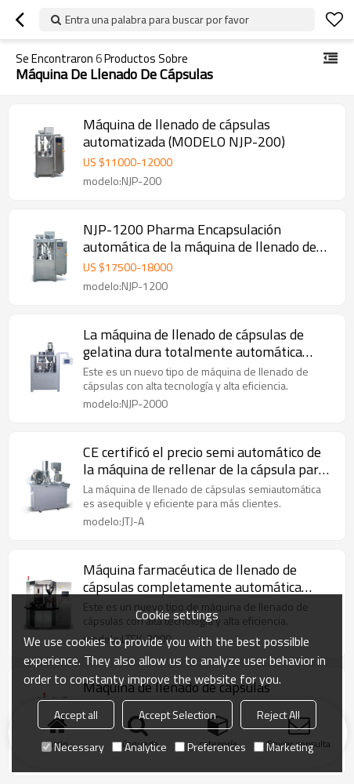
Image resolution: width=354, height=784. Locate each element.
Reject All (278, 714)
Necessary (73, 747)
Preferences (210, 747)
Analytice (139, 747)
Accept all (76, 714)
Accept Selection (177, 714)
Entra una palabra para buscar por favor (157, 19)
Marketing (283, 747)
